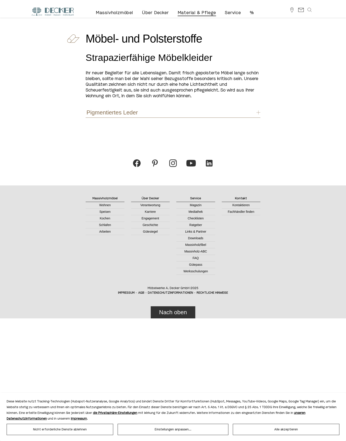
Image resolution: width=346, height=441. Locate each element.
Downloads (195, 238)
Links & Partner (195, 231)
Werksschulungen (195, 271)
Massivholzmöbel (114, 13)
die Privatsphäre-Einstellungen (115, 413)
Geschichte (150, 225)
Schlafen (105, 225)
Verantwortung (150, 205)
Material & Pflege (197, 13)
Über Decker (155, 13)
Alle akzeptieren (286, 429)
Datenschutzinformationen (170, 292)
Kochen (105, 218)
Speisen (105, 211)
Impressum (126, 292)
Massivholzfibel (195, 245)
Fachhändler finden (241, 211)
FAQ (196, 258)
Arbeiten (105, 231)
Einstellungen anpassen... (173, 429)
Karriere (150, 211)
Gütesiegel (150, 231)
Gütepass (195, 264)
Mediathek (195, 211)
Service (233, 13)
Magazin (195, 205)
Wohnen (105, 205)
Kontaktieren (241, 205)
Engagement (150, 218)
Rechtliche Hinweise (212, 292)
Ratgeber (195, 225)
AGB (141, 292)
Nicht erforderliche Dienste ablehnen (60, 429)
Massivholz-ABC (195, 251)
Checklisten (196, 218)
